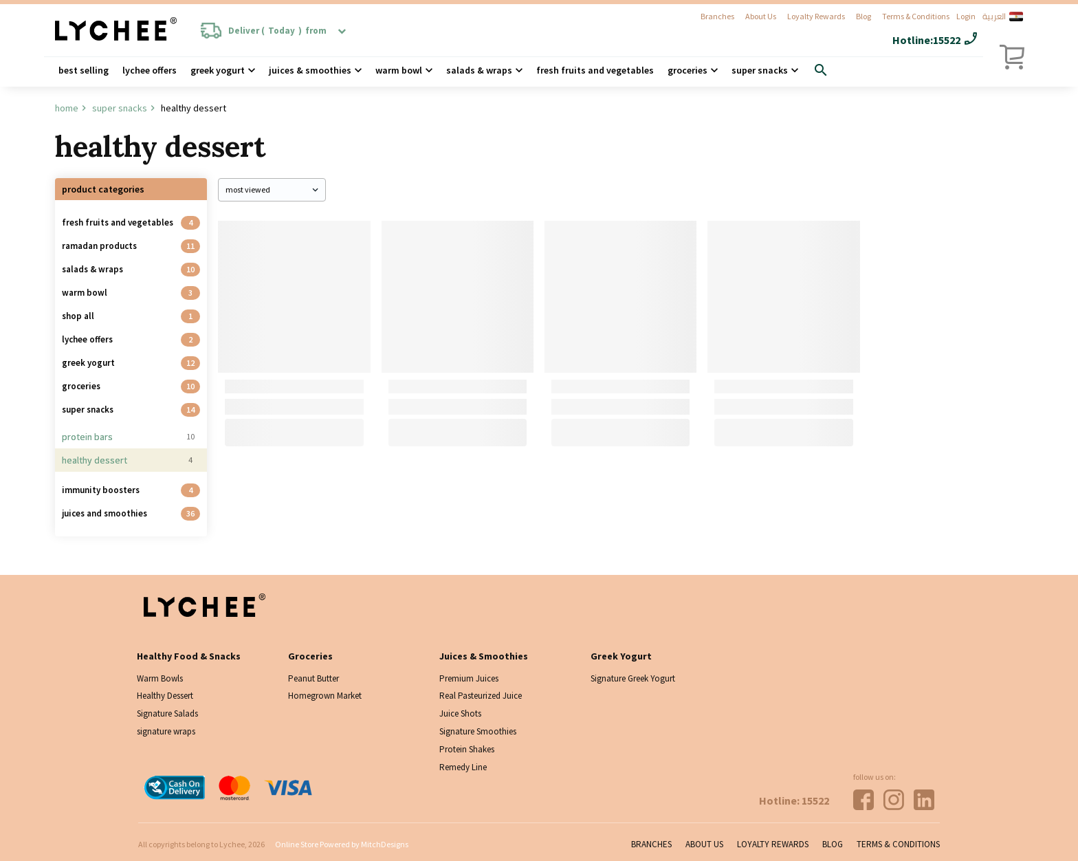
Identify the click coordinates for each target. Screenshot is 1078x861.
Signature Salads (167, 713)
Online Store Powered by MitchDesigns (341, 844)
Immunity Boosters (101, 490)
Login (966, 16)
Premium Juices (468, 678)
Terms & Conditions (915, 16)
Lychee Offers (149, 70)
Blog (863, 16)
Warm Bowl (398, 70)
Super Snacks (760, 70)
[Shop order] (272, 189)
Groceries (687, 70)
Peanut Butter (313, 678)
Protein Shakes (466, 749)
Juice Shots (460, 713)
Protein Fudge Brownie (599, 386)
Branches (717, 16)
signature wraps (166, 731)
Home (66, 108)
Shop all (78, 316)
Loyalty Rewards (816, 16)
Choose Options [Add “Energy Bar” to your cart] (457, 432)
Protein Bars (87, 436)
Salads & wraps (479, 70)
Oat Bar (241, 386)
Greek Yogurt (217, 70)
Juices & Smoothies (310, 70)
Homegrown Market (325, 695)
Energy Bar (411, 386)
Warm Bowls (160, 678)
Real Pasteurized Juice (480, 695)
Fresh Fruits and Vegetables (595, 70)
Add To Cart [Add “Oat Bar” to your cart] (294, 432)
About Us (760, 16)
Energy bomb (742, 386)
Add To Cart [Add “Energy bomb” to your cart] (784, 432)
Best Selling (83, 70)
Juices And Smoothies (104, 513)
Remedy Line (463, 767)
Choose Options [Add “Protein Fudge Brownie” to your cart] (620, 432)
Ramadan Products (99, 246)
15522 (946, 39)
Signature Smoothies (477, 731)
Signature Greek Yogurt (633, 678)
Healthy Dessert (94, 460)
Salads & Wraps (92, 269)
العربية (1002, 16)
